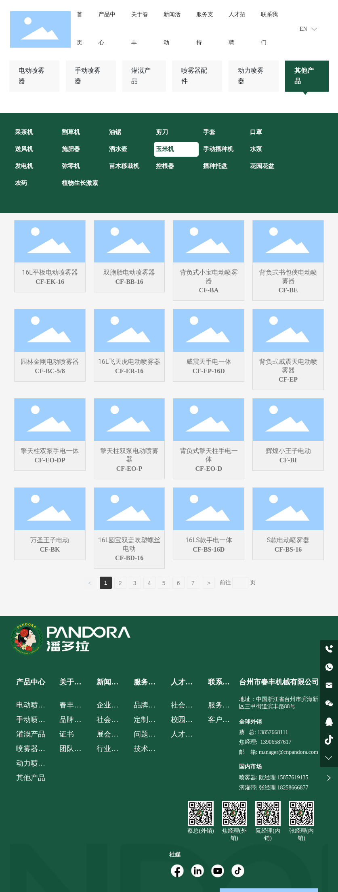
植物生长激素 (80, 183)
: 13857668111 (271, 732)
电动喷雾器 (31, 76)
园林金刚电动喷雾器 (50, 361)
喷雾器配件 (194, 76)
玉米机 (165, 149)
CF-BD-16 (129, 557)
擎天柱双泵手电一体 (50, 451)
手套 (209, 132)
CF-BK (50, 549)
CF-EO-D (209, 468)
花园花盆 (262, 166)
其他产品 (304, 76)
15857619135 (292, 777)
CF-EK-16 (50, 281)
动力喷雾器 (251, 76)
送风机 (24, 149)
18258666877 (292, 788)
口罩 (256, 132)
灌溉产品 (141, 76)
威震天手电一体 (208, 361)
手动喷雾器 (88, 76)
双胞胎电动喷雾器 (129, 272)
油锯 (115, 132)
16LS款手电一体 (208, 540)
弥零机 (71, 166)
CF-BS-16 (288, 549)
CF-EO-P (129, 468)
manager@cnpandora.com (288, 752)
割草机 (71, 132)
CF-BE (288, 290)
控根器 (165, 166)
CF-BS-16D (209, 549)
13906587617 (275, 742)
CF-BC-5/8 (50, 370)
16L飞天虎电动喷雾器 (129, 361)
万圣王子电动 (49, 540)
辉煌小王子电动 (288, 451)
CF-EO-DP (49, 460)
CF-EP (288, 379)
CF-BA (208, 290)
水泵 (256, 149)
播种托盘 (215, 166)
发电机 (24, 166)
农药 (21, 183)
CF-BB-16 (129, 281)
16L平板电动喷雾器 (50, 272)
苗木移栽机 (124, 166)
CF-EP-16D (209, 370)
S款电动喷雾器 (288, 540)
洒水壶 (118, 149)
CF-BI (288, 460)
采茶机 (24, 132)
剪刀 (162, 132)
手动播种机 (218, 149)
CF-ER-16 (129, 370)
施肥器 (71, 149)
